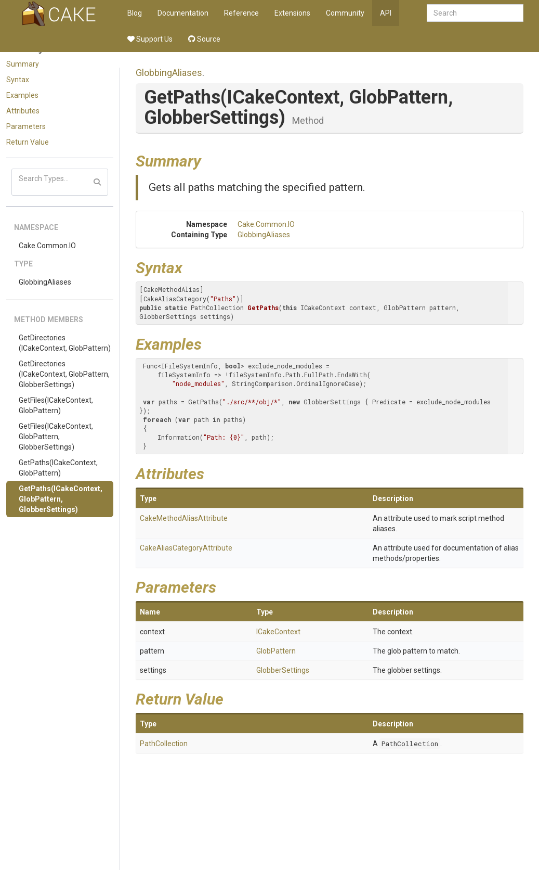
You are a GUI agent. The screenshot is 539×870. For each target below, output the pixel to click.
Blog (134, 13)
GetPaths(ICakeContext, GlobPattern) (58, 467)
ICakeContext (278, 632)
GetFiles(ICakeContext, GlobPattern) (56, 405)
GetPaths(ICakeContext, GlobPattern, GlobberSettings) (60, 499)
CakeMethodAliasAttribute (184, 518)
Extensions (292, 13)
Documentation (182, 13)
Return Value (27, 142)
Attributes (23, 111)
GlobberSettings (282, 670)
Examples (22, 95)
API (385, 13)
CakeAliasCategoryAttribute (186, 548)
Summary (22, 64)
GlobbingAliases (45, 282)
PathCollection (164, 743)
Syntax (17, 79)
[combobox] (475, 13)
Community (345, 13)
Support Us (150, 39)
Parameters (26, 126)
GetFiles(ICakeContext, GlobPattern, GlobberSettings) (56, 436)
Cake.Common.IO (47, 245)
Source (204, 39)
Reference (241, 13)
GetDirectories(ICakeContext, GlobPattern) (65, 343)
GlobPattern (276, 651)
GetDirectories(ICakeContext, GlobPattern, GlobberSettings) (64, 374)
